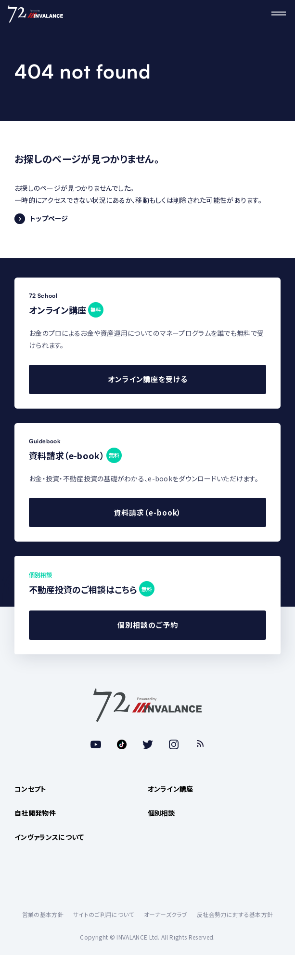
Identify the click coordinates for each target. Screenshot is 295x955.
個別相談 (161, 813)
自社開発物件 (35, 813)
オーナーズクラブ (166, 914)
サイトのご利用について (103, 914)
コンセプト (30, 789)
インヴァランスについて (49, 837)
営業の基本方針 (43, 914)
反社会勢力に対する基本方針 (235, 914)
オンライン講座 (170, 789)
